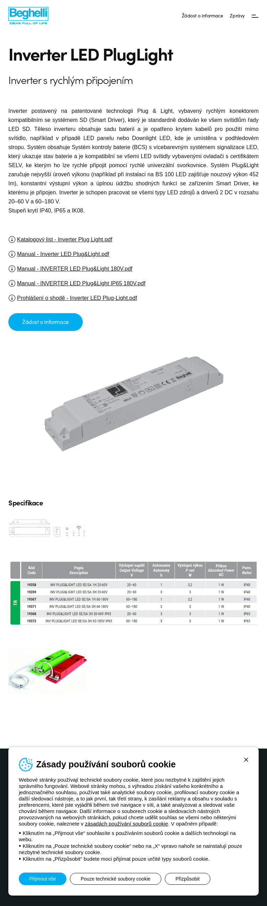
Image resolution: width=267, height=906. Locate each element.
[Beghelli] (28, 15)
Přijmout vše (42, 879)
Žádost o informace (202, 15)
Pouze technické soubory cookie (116, 879)
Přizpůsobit (188, 879)
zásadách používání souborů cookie (126, 824)
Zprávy (237, 15)
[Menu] (255, 16)
